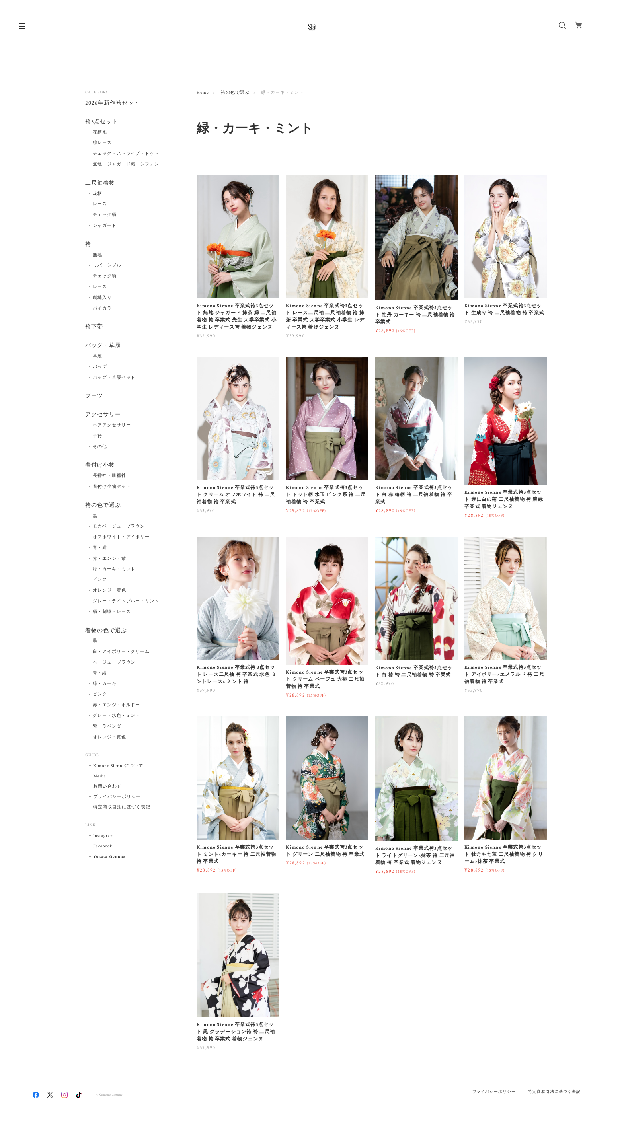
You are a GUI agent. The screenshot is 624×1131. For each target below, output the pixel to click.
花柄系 (100, 132)
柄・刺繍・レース (112, 612)
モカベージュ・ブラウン (119, 526)
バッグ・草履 (103, 345)
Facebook (102, 846)
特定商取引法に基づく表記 (121, 807)
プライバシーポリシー (117, 797)
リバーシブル (107, 265)
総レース (102, 143)
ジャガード (105, 225)
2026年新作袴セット (112, 103)
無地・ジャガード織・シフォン (126, 164)
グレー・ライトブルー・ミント (126, 601)
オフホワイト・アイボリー (121, 537)
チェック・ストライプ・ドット (126, 153)
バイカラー (105, 308)
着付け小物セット (112, 486)
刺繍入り (102, 297)
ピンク (100, 579)
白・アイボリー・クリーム (121, 651)
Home (203, 92)
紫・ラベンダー (109, 726)
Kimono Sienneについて (118, 766)
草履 (97, 356)
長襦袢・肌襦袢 (109, 476)
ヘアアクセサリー (112, 425)
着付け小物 (100, 465)
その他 (100, 447)
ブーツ (94, 396)
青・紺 (100, 548)
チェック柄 (105, 215)
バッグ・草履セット (114, 377)
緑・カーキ (105, 684)
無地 (97, 255)
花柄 (97, 194)
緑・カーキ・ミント (114, 569)
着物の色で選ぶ (106, 630)
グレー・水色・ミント (116, 715)
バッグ (100, 367)
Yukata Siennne (109, 856)
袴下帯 (94, 326)
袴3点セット (101, 122)
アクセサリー (103, 414)
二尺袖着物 (100, 183)
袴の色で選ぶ (235, 92)
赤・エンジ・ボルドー (116, 705)
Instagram (103, 836)
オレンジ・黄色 (109, 590)
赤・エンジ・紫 (109, 558)
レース (100, 204)
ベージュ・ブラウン (114, 662)
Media (99, 776)
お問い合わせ (107, 786)
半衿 (97, 436)
